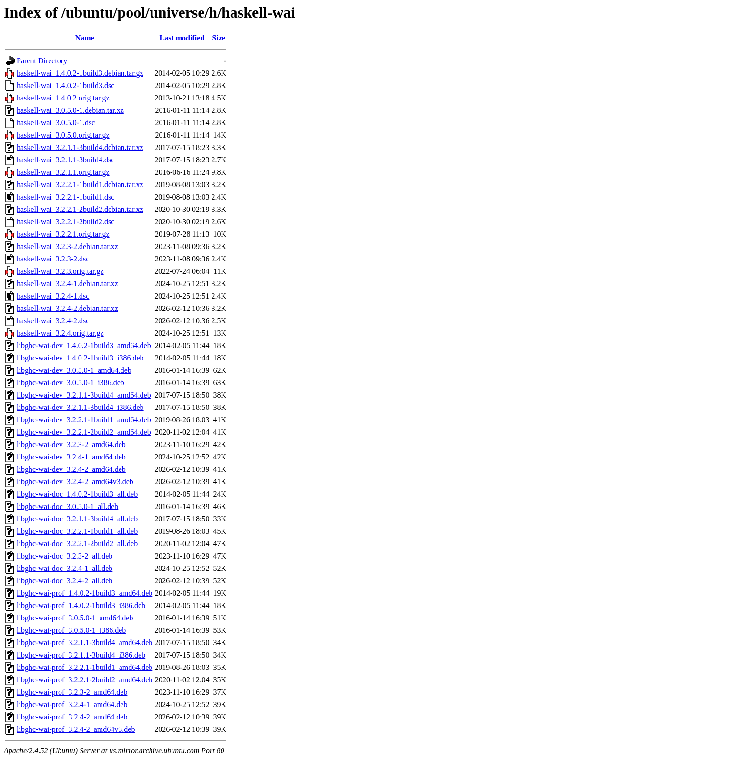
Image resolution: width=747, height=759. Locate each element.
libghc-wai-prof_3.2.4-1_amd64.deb (72, 704)
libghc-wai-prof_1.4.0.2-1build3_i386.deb (81, 605)
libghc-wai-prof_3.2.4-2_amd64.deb (72, 717)
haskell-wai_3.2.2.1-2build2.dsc (65, 222)
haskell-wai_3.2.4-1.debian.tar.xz (67, 284)
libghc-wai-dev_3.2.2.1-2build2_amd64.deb (84, 432)
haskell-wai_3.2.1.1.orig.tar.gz (63, 172)
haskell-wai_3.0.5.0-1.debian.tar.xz (70, 110)
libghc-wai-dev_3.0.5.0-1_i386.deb (70, 383)
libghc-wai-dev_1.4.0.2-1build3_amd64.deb (84, 345)
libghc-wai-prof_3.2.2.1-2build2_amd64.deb (84, 680)
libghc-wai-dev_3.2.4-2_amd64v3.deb (75, 482)
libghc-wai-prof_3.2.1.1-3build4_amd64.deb (84, 643)
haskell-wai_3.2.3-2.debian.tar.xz (67, 246)
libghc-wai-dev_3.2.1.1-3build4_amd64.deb (84, 395)
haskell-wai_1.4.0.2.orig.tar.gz (63, 98)
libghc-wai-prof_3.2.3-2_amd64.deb (72, 692)
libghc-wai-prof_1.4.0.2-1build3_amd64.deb (84, 593)
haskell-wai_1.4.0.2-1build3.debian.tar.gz (80, 73)
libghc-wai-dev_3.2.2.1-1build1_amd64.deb (84, 420)
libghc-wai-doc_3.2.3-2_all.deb (64, 556)
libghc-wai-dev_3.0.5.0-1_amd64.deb (74, 370)
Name (84, 38)
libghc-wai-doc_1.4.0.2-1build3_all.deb (77, 494)
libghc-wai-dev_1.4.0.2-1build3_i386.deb (80, 358)
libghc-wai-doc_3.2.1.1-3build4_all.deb (77, 519)
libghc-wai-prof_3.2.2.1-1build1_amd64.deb (84, 667)
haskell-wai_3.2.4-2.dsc (53, 321)
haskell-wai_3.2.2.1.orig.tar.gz (63, 234)
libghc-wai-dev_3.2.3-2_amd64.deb (71, 444)
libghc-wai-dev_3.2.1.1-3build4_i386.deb (80, 407)
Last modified (182, 38)
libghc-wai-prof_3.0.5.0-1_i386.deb (71, 630)
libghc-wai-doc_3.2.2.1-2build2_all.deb (77, 543)
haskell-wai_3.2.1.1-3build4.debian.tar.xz (80, 147)
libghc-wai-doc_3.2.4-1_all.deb (64, 568)
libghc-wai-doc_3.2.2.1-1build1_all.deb (77, 531)
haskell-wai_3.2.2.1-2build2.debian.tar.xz (80, 209)
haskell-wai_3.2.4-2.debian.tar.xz (67, 308)
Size (218, 38)
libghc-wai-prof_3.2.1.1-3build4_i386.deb (81, 655)
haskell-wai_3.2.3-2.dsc (53, 259)
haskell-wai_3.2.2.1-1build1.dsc (65, 197)
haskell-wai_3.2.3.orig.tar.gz (60, 271)
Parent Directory (42, 61)
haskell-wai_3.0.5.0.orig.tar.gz (63, 135)
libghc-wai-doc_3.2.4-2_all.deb (64, 581)
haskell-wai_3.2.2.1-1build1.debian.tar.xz (80, 184)
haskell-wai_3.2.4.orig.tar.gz (60, 333)
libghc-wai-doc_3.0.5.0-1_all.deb (67, 506)
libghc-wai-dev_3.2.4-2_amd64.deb (71, 469)
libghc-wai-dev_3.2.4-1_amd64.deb (71, 457)
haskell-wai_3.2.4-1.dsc (53, 296)
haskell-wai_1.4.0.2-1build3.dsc (65, 85)
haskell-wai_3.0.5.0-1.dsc (56, 123)
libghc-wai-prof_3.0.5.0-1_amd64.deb (75, 618)
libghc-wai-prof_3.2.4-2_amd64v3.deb (76, 729)
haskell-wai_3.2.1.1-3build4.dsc (65, 160)
